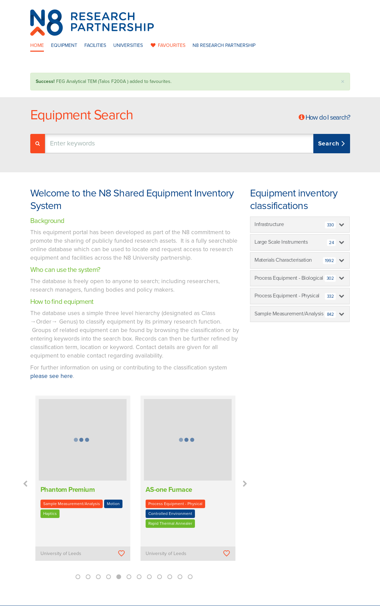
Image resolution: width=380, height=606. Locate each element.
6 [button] (129, 576)
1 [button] (78, 576)
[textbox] (116, 143)
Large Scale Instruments (295, 242)
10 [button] (169, 576)
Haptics (50, 513)
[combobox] (197, 143)
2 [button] (88, 576)
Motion (113, 503)
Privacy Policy (233, 599)
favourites (167, 45)
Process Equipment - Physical (175, 503)
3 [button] (98, 576)
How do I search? (327, 118)
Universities (128, 45)
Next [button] (245, 484)
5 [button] (118, 576)
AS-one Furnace (169, 490)
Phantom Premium (67, 490)
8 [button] (149, 576)
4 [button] (108, 576)
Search (330, 143)
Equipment (64, 45)
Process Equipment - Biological (295, 278)
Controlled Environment (170, 513)
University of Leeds (60, 553)
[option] (82, 483)
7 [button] (139, 576)
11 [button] (180, 576)
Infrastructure (295, 224)
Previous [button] (25, 484)
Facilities (95, 45)
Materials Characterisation (295, 260)
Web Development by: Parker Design (290, 599)
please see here (51, 376)
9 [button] (159, 576)
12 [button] (190, 576)
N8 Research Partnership (224, 45)
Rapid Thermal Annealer (170, 523)
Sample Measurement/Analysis (71, 503)
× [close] (343, 81)
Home (37, 45)
